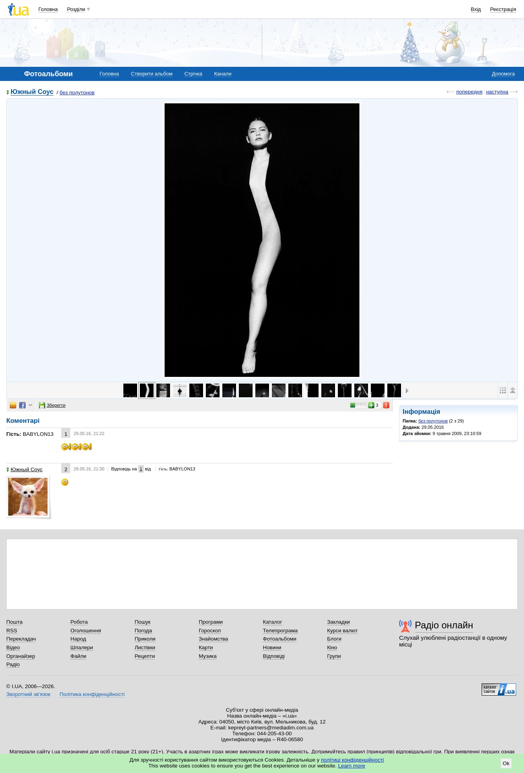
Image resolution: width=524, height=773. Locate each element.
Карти (206, 647)
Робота (79, 622)
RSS (11, 630)
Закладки (338, 622)
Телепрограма (280, 630)
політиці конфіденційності (352, 760)
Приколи (145, 639)
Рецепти (145, 656)
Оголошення (85, 630)
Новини (272, 647)
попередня (469, 92)
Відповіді (274, 656)
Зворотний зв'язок (28, 694)
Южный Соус (32, 92)
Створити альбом (151, 74)
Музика (207, 656)
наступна (497, 92)
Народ (78, 639)
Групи (334, 656)
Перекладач (21, 639)
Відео (13, 647)
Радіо (13, 664)
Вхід (476, 9)
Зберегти (52, 405)
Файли (78, 656)
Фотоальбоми (279, 639)
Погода (143, 630)
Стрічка (193, 74)
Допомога (503, 74)
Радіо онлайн (444, 625)
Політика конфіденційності (92, 694)
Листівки (145, 647)
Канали (222, 74)
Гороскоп (210, 630)
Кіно (332, 647)
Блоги (334, 639)
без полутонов (77, 92)
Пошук (143, 622)
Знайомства (213, 639)
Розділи (76, 9)
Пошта (14, 622)
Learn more (351, 766)
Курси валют (342, 630)
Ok (506, 763)
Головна (48, 9)
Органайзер (20, 656)
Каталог (272, 622)
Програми (211, 622)
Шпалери (81, 647)
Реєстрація (503, 9)
